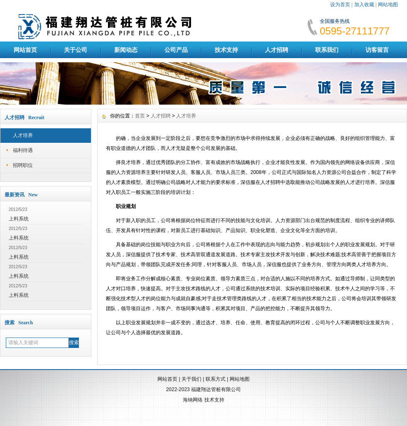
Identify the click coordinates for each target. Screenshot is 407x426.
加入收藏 (364, 4)
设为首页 (340, 4)
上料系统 (19, 219)
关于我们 (191, 379)
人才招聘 (276, 50)
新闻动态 (125, 50)
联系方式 (216, 379)
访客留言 (377, 50)
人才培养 (23, 135)
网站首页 (25, 50)
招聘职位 (23, 165)
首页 (140, 116)
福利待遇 (23, 150)
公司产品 (176, 50)
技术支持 (226, 50)
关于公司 (75, 50)
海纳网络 (193, 400)
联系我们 (326, 50)
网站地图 (388, 4)
